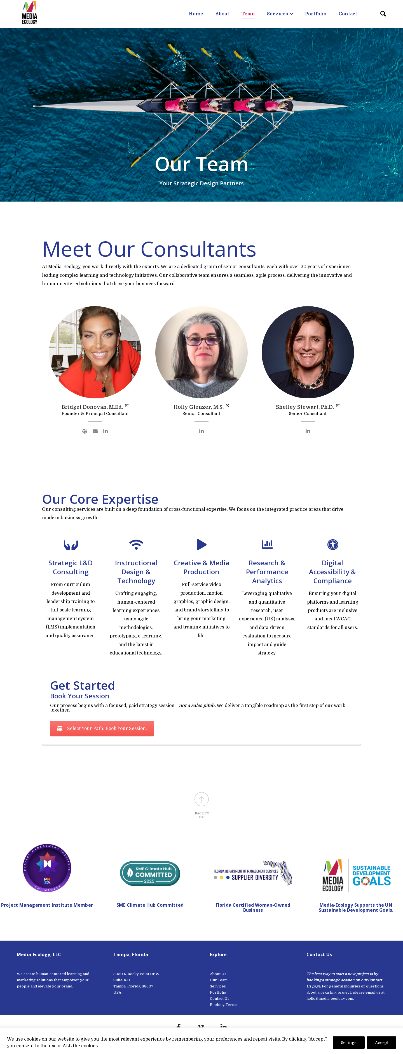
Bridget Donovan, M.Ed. (95, 407)
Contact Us (219, 998)
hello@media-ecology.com (329, 998)
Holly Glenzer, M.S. (201, 407)
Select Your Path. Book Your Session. (102, 728)
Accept (381, 1042)
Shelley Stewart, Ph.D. (307, 407)
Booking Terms (223, 1005)
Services (218, 986)
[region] (201, 1040)
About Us (218, 974)
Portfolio (218, 992)
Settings (349, 1042)
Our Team (219, 980)
